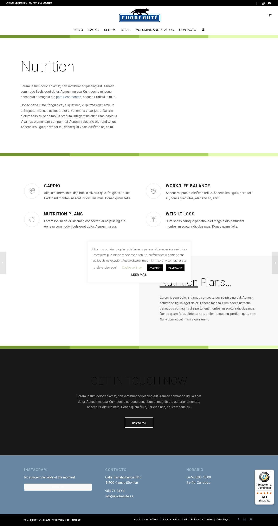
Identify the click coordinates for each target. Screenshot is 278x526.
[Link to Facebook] (257, 3)
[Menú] (271, 472)
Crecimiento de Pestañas (66, 520)
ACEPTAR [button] (155, 267)
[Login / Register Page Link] (203, 30)
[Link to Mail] (269, 3)
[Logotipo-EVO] (139, 15)
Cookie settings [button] (132, 267)
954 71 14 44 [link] (114, 491)
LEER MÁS (139, 275)
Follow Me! (58, 487)
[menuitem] (78, 30)
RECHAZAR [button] (175, 267)
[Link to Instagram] (263, 3)
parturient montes (69, 97)
